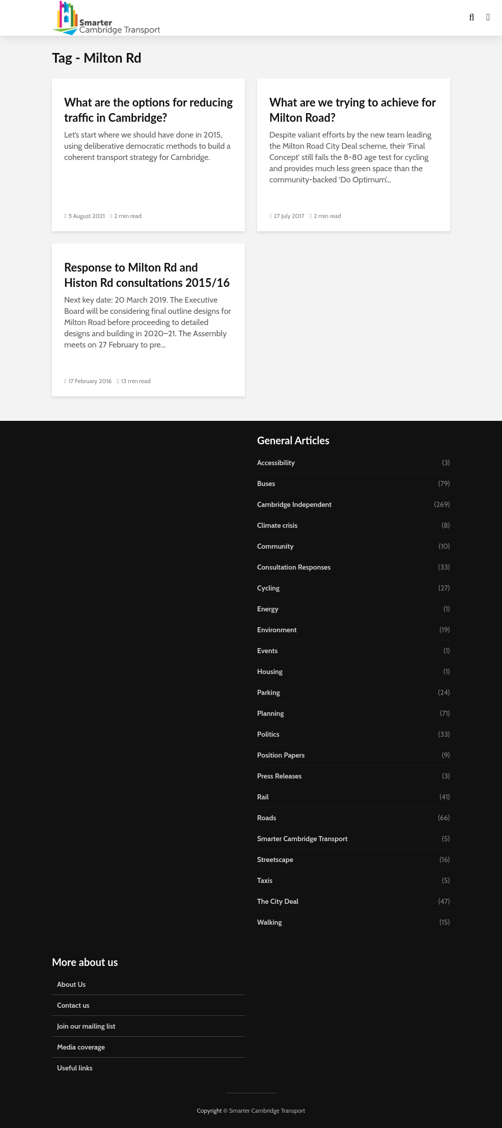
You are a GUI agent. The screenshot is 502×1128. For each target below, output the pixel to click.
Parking (268, 692)
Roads (266, 817)
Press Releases (279, 776)
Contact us (73, 1005)
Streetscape (275, 859)
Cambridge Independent (294, 504)
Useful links (75, 1067)
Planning (270, 713)
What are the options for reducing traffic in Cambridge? (148, 109)
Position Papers (280, 755)
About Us (71, 984)
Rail (263, 796)
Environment (277, 629)
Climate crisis (277, 525)
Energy (267, 608)
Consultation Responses (293, 567)
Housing (270, 671)
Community (275, 546)
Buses (266, 483)
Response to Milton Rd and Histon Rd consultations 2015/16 (147, 274)
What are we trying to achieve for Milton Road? (352, 109)
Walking (269, 922)
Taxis (264, 880)
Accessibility (276, 462)
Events (267, 650)
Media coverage (81, 1047)
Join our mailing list (86, 1026)
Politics (268, 734)
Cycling (268, 588)
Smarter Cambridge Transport (302, 838)
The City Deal (277, 901)
